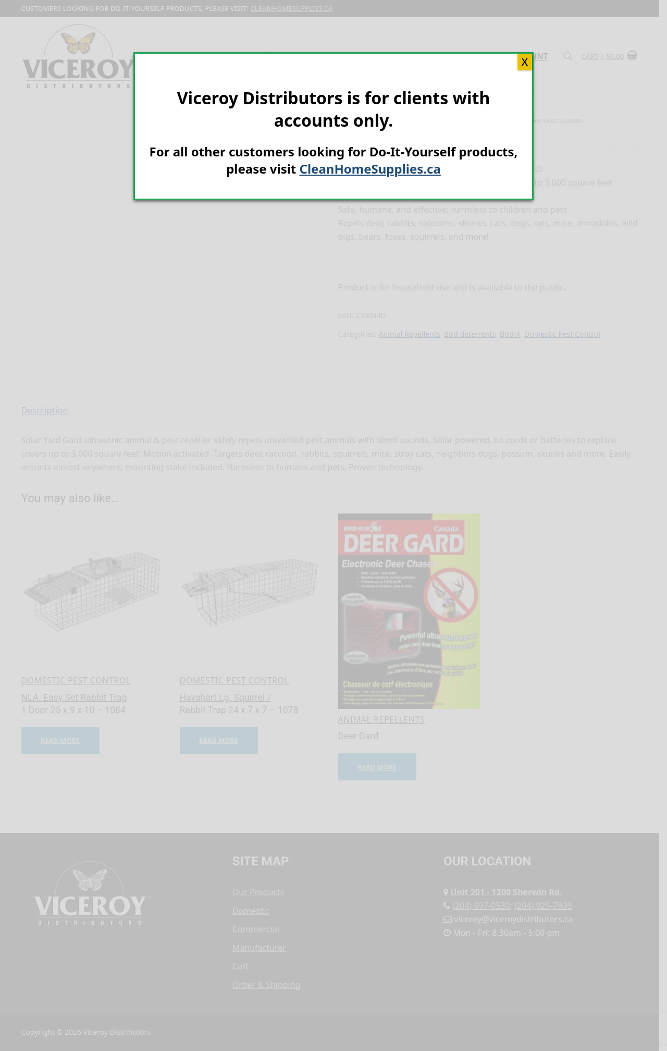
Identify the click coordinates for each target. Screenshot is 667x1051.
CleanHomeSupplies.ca (370, 168)
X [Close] (525, 62)
